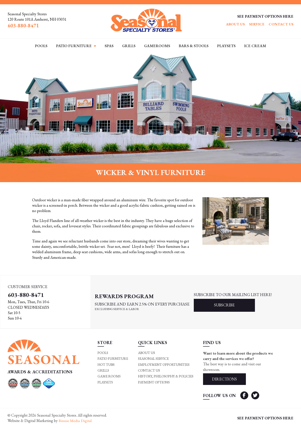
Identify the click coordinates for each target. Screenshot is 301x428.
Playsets (226, 45)
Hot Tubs (106, 364)
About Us (235, 24)
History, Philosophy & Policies (165, 376)
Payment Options (154, 382)
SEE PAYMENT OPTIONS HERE (265, 16)
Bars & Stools (193, 45)
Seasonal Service (153, 359)
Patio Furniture (74, 45)
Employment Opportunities (163, 364)
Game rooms (109, 376)
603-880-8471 (26, 295)
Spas (109, 45)
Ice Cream (255, 45)
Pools (41, 45)
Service (256, 24)
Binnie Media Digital (75, 420)
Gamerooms (157, 45)
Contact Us (281, 24)
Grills (128, 45)
